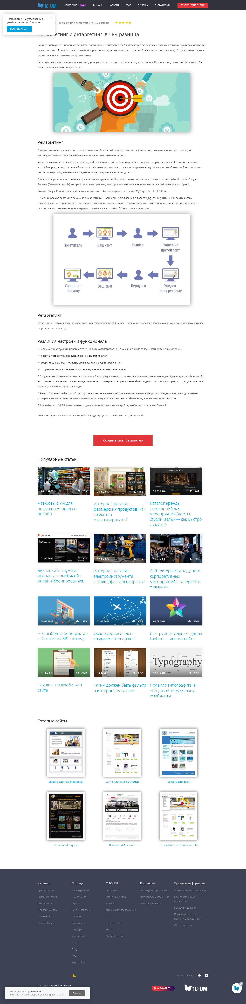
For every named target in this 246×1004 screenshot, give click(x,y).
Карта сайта (78, 962)
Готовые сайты (46, 916)
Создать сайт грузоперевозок (66, 781)
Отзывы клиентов (116, 897)
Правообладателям (185, 907)
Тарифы (97, 5)
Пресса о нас (113, 923)
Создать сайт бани (178, 781)
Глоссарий (77, 929)
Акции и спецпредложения (121, 910)
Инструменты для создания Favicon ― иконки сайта (176, 635)
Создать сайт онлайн (193, 5)
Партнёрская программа (153, 890)
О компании (112, 890)
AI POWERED (163, 988)
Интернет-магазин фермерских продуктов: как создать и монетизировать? (119, 512)
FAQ (74, 955)
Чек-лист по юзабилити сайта (60, 687)
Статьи (75, 942)
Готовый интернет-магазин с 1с (178, 845)
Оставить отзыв (115, 936)
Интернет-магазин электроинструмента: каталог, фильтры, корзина (119, 576)
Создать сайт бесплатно (123, 440)
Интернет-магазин (48, 897)
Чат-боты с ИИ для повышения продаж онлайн (57, 508)
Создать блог (45, 923)
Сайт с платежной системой (122, 781)
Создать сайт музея (65, 845)
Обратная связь (183, 925)
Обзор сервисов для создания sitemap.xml (114, 635)
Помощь (143, 5)
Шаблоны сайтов (47, 910)
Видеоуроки (78, 923)
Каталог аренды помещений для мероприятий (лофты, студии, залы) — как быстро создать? (176, 513)
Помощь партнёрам (151, 903)
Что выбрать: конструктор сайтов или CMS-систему (63, 635)
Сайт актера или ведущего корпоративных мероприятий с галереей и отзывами (175, 579)
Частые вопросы (81, 910)
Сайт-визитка (45, 903)
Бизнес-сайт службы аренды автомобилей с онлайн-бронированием (61, 575)
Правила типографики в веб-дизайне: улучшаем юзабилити (173, 690)
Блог (128, 5)
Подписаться (19, 28)
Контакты (111, 929)
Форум (75, 949)
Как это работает (81, 890)
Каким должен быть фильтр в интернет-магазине (120, 687)
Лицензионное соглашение (190, 890)
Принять (76, 993)
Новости (114, 5)
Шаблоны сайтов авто (122, 845)
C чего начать (162, 5)
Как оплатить (79, 936)
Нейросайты (71, 5)
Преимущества (46, 890)
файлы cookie (35, 991)
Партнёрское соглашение (154, 897)
